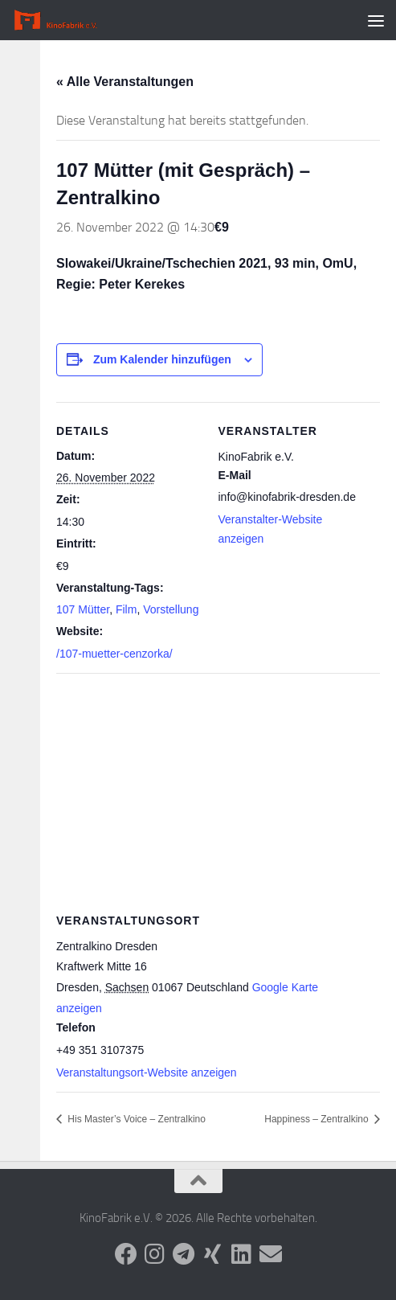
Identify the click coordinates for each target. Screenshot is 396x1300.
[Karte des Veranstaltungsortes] (218, 789)
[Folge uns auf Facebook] (126, 1254)
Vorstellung (170, 609)
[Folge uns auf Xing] (213, 1254)
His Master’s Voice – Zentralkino (135, 1119)
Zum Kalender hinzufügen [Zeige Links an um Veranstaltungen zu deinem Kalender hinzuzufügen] (162, 359)
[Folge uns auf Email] (270, 1254)
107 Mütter (82, 609)
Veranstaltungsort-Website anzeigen (146, 1072)
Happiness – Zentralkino (317, 1119)
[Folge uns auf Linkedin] (242, 1254)
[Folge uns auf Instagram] (155, 1254)
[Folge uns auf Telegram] (184, 1254)
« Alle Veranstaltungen (125, 81)
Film (126, 609)
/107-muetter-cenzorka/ (114, 653)
